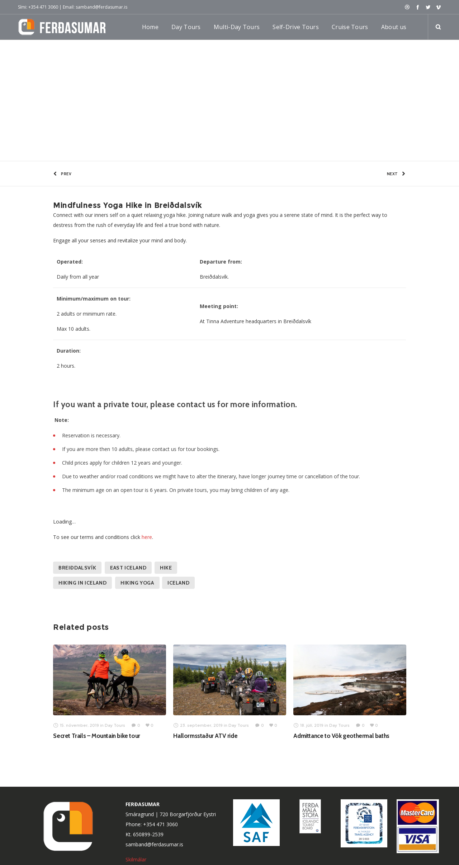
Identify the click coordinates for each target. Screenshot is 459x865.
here (147, 537)
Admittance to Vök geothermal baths (341, 736)
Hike (166, 568)
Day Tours (46, 90)
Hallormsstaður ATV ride (205, 736)
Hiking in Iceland (82, 583)
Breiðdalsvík (77, 568)
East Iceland (128, 568)
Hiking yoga (137, 583)
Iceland (178, 583)
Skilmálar (137, 860)
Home (24, 90)
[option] (109, 692)
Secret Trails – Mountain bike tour (96, 736)
